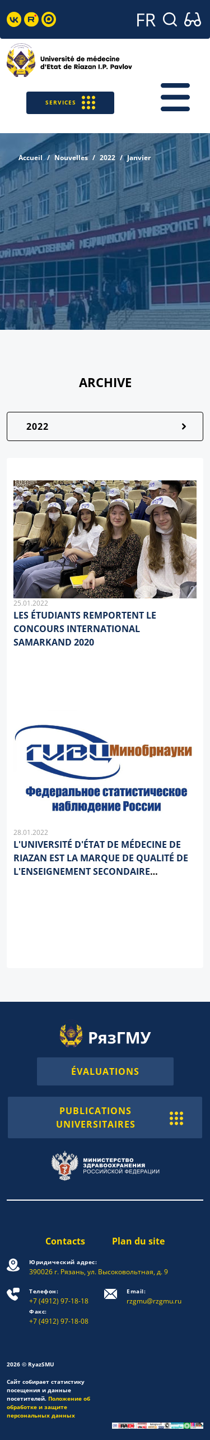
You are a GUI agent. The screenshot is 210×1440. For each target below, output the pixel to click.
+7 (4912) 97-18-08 (58, 1316)
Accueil (30, 157)
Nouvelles (71, 157)
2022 (107, 157)
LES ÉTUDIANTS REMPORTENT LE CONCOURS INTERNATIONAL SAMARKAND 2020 (84, 628)
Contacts (65, 1241)
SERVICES (70, 103)
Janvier (139, 157)
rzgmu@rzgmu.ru (154, 1296)
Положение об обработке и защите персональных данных (48, 1406)
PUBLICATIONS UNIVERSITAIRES (120, 1117)
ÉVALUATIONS (105, 1071)
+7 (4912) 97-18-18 (58, 1296)
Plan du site (138, 1241)
